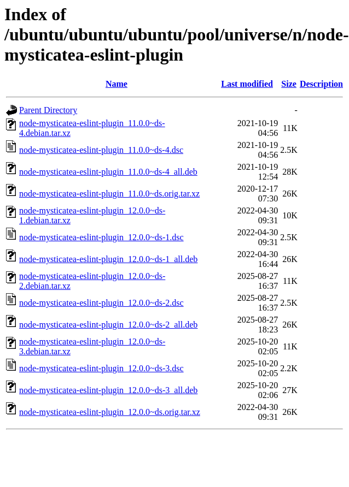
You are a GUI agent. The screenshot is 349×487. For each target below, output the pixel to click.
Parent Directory (48, 110)
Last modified (247, 83)
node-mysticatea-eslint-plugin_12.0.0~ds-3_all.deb (108, 390)
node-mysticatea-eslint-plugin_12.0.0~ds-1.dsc (101, 237)
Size (288, 83)
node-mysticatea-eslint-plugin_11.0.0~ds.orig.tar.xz (109, 193)
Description (321, 83)
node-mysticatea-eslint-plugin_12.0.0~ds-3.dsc (101, 368)
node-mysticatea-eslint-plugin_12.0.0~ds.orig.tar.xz (109, 412)
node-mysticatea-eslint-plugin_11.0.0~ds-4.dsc (101, 150)
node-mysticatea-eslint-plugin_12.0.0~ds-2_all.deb (108, 324)
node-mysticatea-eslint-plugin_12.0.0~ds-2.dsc (101, 302)
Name (116, 83)
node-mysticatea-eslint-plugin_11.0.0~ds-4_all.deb (108, 171)
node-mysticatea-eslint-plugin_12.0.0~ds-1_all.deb (108, 259)
